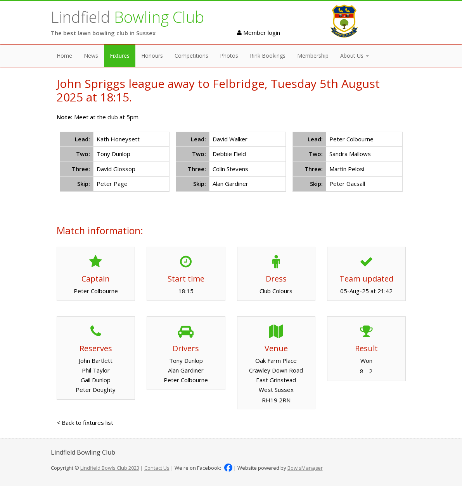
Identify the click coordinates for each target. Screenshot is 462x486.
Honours (152, 55)
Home (64, 55)
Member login (258, 32)
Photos (229, 55)
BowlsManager (305, 468)
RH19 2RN (276, 400)
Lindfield (127, 16)
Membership (313, 55)
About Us (354, 55)
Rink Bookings (268, 55)
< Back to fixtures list (85, 422)
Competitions (191, 55)
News (91, 55)
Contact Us (157, 468)
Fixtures (120, 55)
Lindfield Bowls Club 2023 (109, 468)
